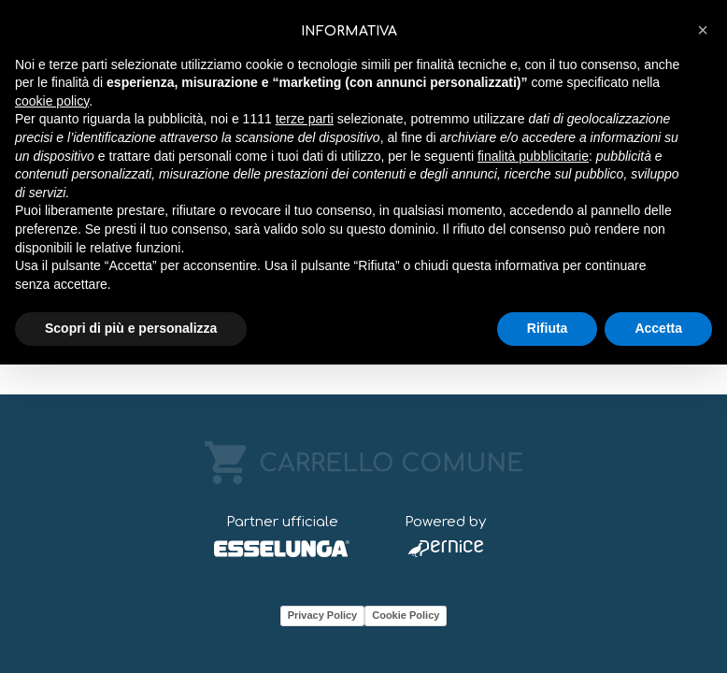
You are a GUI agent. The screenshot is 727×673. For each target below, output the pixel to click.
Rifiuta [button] (547, 328)
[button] (703, 30)
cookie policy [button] (52, 100)
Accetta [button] (658, 328)
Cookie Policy (405, 615)
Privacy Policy (323, 615)
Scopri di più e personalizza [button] (131, 328)
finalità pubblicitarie (533, 156)
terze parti (305, 118)
